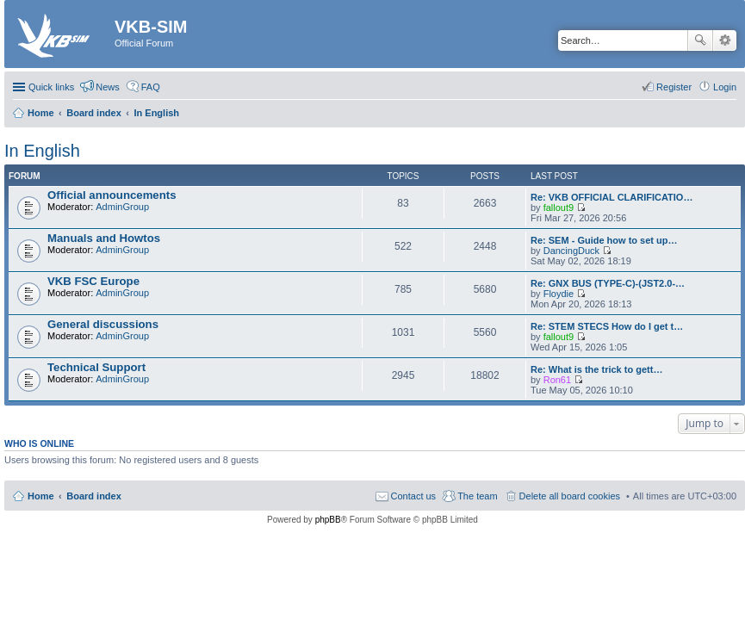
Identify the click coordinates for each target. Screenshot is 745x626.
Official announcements (112, 195)
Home (41, 496)
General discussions (102, 324)
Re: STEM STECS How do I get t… (607, 326)
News (108, 87)
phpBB (328, 519)
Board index (93, 496)
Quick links (51, 87)
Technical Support (96, 367)
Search (700, 40)
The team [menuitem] (477, 496)
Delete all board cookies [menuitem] (569, 496)
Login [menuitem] (724, 87)
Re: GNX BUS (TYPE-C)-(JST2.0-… (608, 283)
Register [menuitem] (674, 87)
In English (42, 150)
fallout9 (558, 207)
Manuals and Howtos (103, 238)
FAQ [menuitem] (150, 87)
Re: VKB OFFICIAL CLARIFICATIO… (611, 197)
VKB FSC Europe (93, 281)
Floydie (558, 293)
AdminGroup (122, 206)
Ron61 (557, 380)
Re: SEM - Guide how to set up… (604, 240)
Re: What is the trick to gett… (596, 369)
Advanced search (724, 40)
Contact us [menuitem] (414, 496)
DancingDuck (571, 250)
